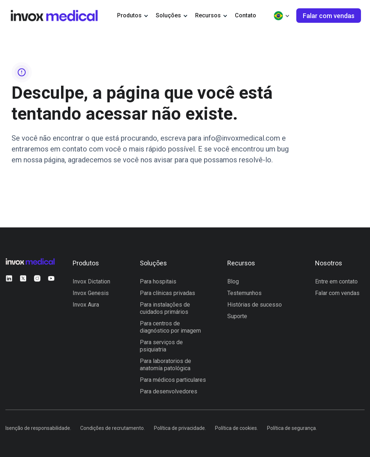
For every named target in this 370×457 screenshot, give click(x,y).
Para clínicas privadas (167, 293)
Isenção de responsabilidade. (38, 428)
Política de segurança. (292, 428)
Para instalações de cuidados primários (165, 308)
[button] (133, 15)
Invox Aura (86, 304)
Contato (245, 15)
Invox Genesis (91, 293)
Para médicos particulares (173, 379)
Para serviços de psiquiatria (161, 346)
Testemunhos (244, 293)
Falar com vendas (337, 293)
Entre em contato (336, 281)
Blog (233, 281)
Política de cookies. (236, 428)
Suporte (237, 316)
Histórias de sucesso (254, 304)
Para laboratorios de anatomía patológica (165, 365)
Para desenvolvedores (168, 391)
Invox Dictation (91, 281)
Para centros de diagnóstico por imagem (170, 327)
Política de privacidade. (180, 428)
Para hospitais (158, 281)
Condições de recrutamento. (112, 428)
